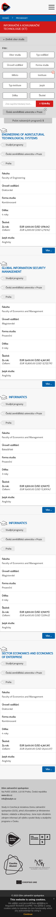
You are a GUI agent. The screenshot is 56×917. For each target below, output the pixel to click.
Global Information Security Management (23, 269)
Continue (28, 914)
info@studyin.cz (8, 799)
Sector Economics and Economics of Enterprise (27, 655)
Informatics (18, 397)
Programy (22, 18)
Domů (5, 18)
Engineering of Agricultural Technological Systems (23, 136)
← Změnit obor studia (13, 39)
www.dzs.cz (6, 795)
